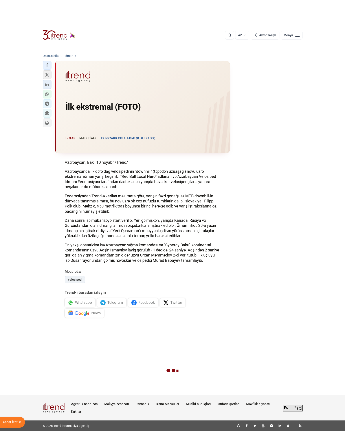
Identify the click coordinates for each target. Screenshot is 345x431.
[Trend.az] (59, 35)
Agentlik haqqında (84, 404)
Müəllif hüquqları (198, 404)
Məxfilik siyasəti (258, 404)
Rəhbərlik (142, 404)
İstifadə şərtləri (228, 404)
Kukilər (76, 412)
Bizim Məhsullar (167, 404)
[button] (47, 65)
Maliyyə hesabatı (116, 404)
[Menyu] (292, 35)
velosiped (75, 279)
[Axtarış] (229, 35)
